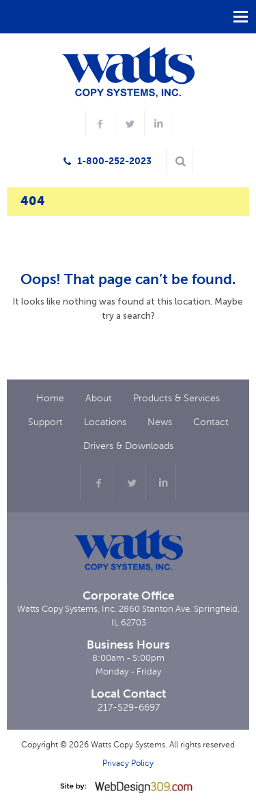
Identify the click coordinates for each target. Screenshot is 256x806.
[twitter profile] (128, 123)
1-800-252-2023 (114, 161)
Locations (105, 422)
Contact (211, 422)
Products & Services (176, 398)
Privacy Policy (128, 763)
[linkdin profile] (160, 482)
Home (50, 398)
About (98, 398)
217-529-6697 (129, 707)
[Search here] (181, 161)
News (159, 422)
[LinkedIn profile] (157, 123)
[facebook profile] (99, 123)
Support (45, 422)
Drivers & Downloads (128, 446)
